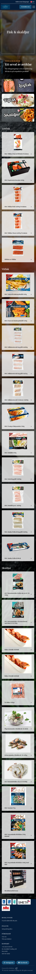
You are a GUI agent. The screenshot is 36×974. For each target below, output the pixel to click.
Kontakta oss (25, 7)
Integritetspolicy (7, 929)
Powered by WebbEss (9, 968)
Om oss (4, 937)
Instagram (8, 963)
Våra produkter (6, 939)
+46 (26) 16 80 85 (7, 947)
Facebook (22, 963)
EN (32, 2)
